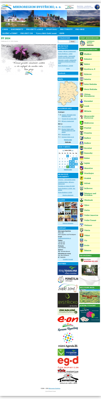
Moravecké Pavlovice (89, 117)
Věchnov (88, 225)
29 (67, 166)
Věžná (87, 235)
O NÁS (5, 29)
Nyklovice (89, 123)
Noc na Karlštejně (66, 126)
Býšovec (88, 74)
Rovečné (88, 148)
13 (62, 161)
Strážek (87, 178)
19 (59, 164)
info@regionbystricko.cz (64, 238)
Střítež (87, 183)
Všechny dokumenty (67, 195)
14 (65, 161)
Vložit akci (68, 142)
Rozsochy (88, 153)
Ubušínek (88, 200)
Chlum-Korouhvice (89, 95)
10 (73, 158)
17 (73, 161)
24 (73, 164)
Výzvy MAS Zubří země (46, 33)
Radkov (87, 138)
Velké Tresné (90, 220)
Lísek (86, 106)
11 (76, 158)
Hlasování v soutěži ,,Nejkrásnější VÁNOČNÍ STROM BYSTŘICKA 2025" (67, 61)
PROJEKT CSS (26, 33)
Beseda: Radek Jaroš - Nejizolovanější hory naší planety (68, 130)
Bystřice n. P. (89, 69)
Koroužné (88, 101)
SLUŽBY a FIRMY (10, 33)
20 (62, 164)
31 (73, 166)
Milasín (87, 111)
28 (65, 166)
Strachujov (89, 173)
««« (63, 150)
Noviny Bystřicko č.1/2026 (65, 192)
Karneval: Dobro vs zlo (68, 137)
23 (70, 164)
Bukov (87, 64)
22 (67, 164)
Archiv (68, 68)
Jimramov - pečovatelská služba (66, 179)
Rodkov (87, 143)
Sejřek (87, 163)
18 (76, 161)
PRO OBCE (79, 29)
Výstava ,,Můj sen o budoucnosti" (67, 51)
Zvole (86, 245)
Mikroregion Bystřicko (32, 7)
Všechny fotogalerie (68, 223)
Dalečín (87, 79)
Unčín (87, 210)
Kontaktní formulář (68, 259)
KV (69, 7)
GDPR (61, 33)
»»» (72, 150)
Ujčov (86, 205)
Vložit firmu (90, 45)
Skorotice (88, 168)
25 (76, 164)
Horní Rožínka (90, 89)
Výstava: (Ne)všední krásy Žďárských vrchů (69, 115)
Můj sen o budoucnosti (68, 121)
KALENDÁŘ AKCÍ (65, 108)
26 (59, 166)
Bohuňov (88, 59)
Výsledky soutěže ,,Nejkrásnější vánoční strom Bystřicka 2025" (66, 57)
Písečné (87, 128)
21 (65, 164)
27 (62, 166)
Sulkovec (88, 188)
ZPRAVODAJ (51, 29)
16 (70, 161)
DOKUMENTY (17, 29)
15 (67, 161)
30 (70, 166)
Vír (85, 240)
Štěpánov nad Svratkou (90, 194)
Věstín (87, 230)
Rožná (87, 158)
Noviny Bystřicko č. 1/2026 (65, 54)
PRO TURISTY (66, 29)
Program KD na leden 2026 (69, 119)
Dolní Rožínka (90, 84)
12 (59, 161)
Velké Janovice (91, 215)
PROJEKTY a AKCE (34, 29)
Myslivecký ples (66, 134)
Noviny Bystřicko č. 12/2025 (65, 65)
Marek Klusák (52, 391)
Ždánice (87, 250)
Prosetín (88, 133)
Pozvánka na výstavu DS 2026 (66, 186)
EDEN (87, 7)
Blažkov (88, 54)
